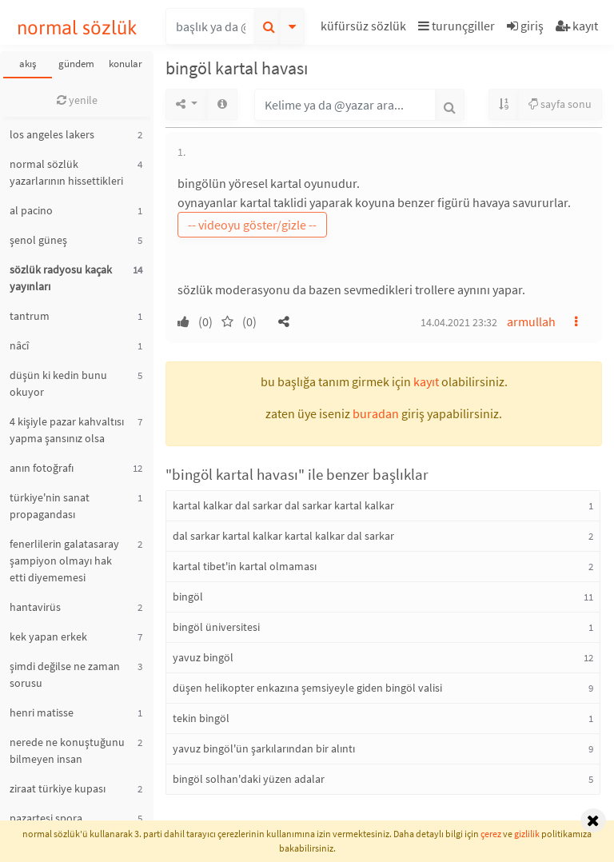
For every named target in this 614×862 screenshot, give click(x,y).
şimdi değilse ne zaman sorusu (65, 674)
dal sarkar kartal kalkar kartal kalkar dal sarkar (283, 536)
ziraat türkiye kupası (58, 788)
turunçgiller (456, 26)
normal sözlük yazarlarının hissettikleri (66, 172)
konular (125, 63)
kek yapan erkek (48, 636)
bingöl (188, 596)
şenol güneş (38, 240)
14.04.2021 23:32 (459, 322)
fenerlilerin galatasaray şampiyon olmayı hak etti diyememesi (64, 561)
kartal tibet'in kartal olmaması (245, 566)
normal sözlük (77, 27)
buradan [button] (376, 413)
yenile (77, 100)
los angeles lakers (52, 134)
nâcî (19, 345)
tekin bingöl (201, 718)
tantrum (30, 316)
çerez (490, 834)
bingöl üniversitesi (216, 627)
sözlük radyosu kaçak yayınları (61, 277)
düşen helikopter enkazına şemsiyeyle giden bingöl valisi (307, 687)
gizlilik (527, 834)
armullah (531, 321)
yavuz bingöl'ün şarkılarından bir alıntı (264, 748)
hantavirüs (35, 607)
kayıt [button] (426, 381)
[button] (365, 28)
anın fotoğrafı (42, 468)
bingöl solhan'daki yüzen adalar (249, 779)
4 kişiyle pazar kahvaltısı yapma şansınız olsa (67, 429)
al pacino (31, 210)
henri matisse (42, 712)
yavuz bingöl (203, 657)
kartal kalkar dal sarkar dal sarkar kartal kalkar (283, 505)
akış (27, 63)
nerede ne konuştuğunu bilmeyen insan (67, 750)
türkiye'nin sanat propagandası (50, 505)
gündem (76, 63)
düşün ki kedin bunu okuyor (58, 383)
